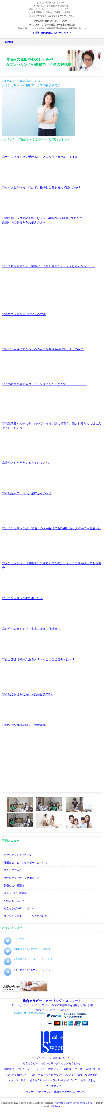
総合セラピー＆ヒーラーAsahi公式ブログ (53, 1080)
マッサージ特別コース (87, 1069)
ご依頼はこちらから (61, 1057)
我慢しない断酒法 (14, 885)
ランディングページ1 (38, 1091)
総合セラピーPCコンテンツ (19, 908)
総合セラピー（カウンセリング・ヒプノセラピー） (52, 1063)
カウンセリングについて (18, 854)
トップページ (38, 1057)
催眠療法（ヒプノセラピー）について (25, 862)
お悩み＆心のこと (14, 900)
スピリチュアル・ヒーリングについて (25, 916)
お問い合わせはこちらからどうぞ (52, 32)
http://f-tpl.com (53, 1106)
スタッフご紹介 (13, 870)
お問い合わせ (88, 1080)
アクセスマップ (52, 1086)
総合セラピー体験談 (15, 893)
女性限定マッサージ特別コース (22, 877)
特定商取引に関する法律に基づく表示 (73, 1103)
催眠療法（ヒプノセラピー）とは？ (24, 1069)
